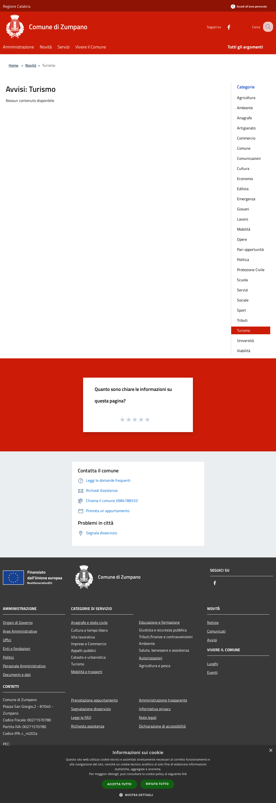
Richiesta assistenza (87, 726)
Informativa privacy (155, 709)
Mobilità (243, 229)
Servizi (242, 290)
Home (13, 65)
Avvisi (212, 640)
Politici (8, 657)
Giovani (243, 209)
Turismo (243, 330)
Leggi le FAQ (81, 717)
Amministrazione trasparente (163, 700)
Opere (242, 239)
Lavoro (242, 219)
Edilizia (243, 189)
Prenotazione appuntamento (94, 700)
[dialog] (138, 774)
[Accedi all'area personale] (248, 6)
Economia (245, 178)
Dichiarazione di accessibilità (162, 726)
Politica (243, 259)
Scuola (242, 280)
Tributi (242, 320)
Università (245, 340)
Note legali (148, 717)
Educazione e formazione (159, 622)
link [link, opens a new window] (184, 774)
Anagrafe (244, 118)
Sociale (243, 300)
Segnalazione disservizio (91, 709)
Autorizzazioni (150, 658)
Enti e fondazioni (16, 648)
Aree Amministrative (20, 631)
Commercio (246, 138)
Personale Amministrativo (24, 666)
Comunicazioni (249, 158)
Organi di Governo (18, 622)
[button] (138, 794)
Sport (241, 310)
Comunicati (216, 631)
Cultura (243, 168)
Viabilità (243, 351)
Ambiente (245, 108)
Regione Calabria (16, 6)
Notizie (213, 622)
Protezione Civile (250, 270)
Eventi (212, 672)
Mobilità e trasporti (86, 672)
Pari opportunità (250, 249)
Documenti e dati (17, 674)
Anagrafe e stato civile (89, 622)
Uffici (7, 640)
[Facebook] (224, 26)
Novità (30, 65)
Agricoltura (246, 97)
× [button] (270, 750)
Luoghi (212, 664)
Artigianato (246, 128)
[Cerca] (267, 27)
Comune (243, 148)
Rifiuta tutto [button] (157, 784)
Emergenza (246, 199)
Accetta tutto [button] (119, 784)
